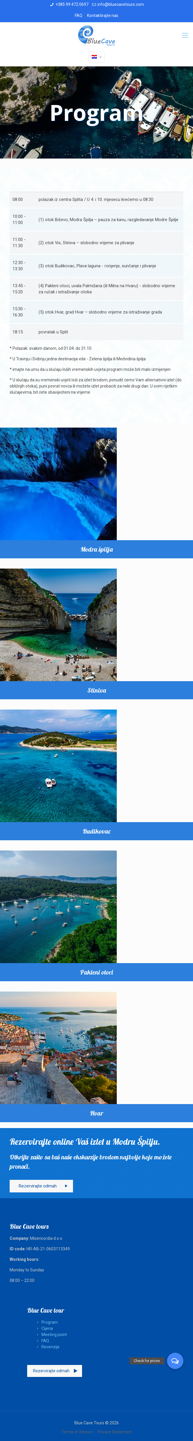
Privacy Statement (115, 1432)
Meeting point (51, 1334)
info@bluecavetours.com (121, 4)
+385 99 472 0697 (71, 4)
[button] (175, 1361)
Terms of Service (77, 1432)
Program (46, 1322)
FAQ (78, 15)
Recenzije (47, 1346)
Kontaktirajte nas (102, 15)
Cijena (44, 1328)
